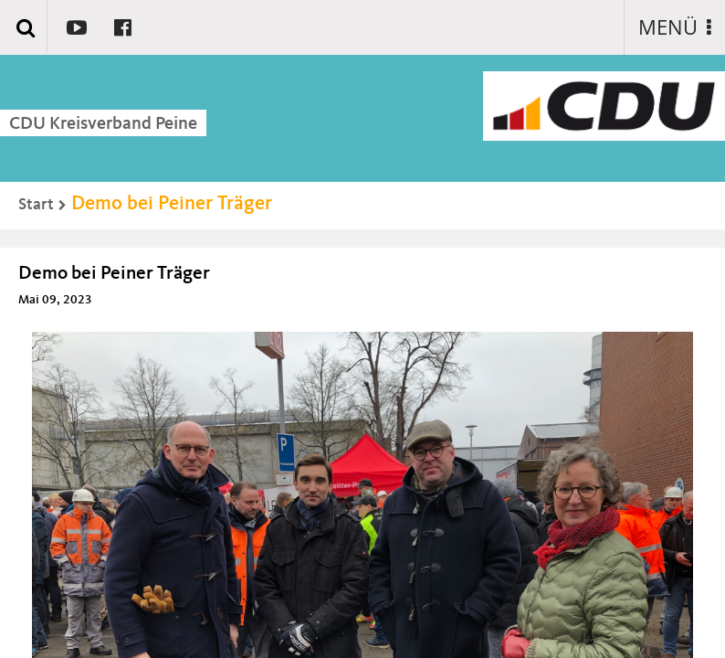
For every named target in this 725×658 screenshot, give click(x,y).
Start (36, 204)
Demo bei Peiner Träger (171, 204)
